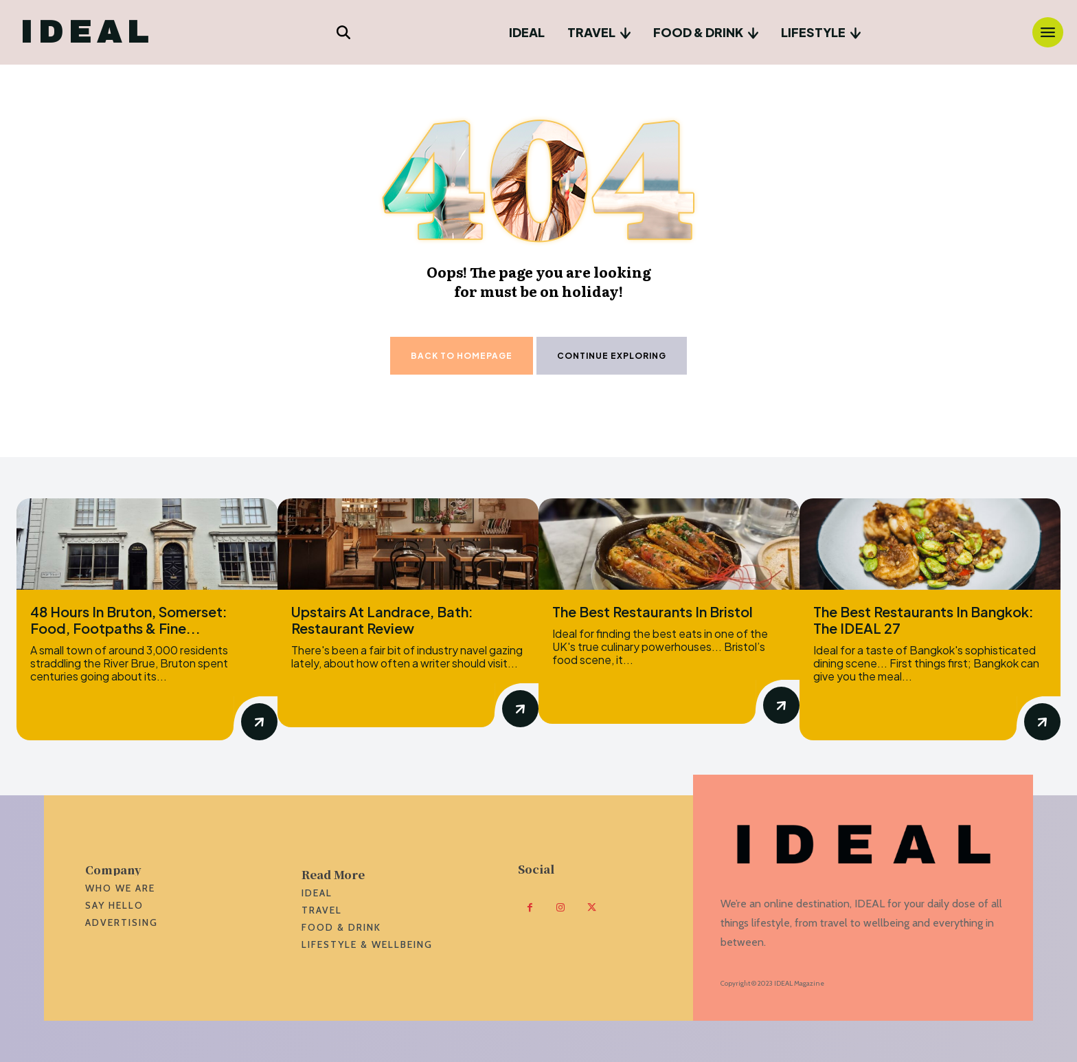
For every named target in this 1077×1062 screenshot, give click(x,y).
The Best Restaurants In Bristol (652, 611)
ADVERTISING (121, 922)
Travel (322, 910)
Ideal (317, 893)
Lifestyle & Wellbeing (367, 944)
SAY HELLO (114, 905)
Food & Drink (341, 927)
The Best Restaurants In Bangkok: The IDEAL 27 (923, 620)
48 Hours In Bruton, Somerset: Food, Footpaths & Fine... (128, 620)
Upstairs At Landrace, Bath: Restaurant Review (382, 620)
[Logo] (85, 32)
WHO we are (120, 888)
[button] (343, 32)
